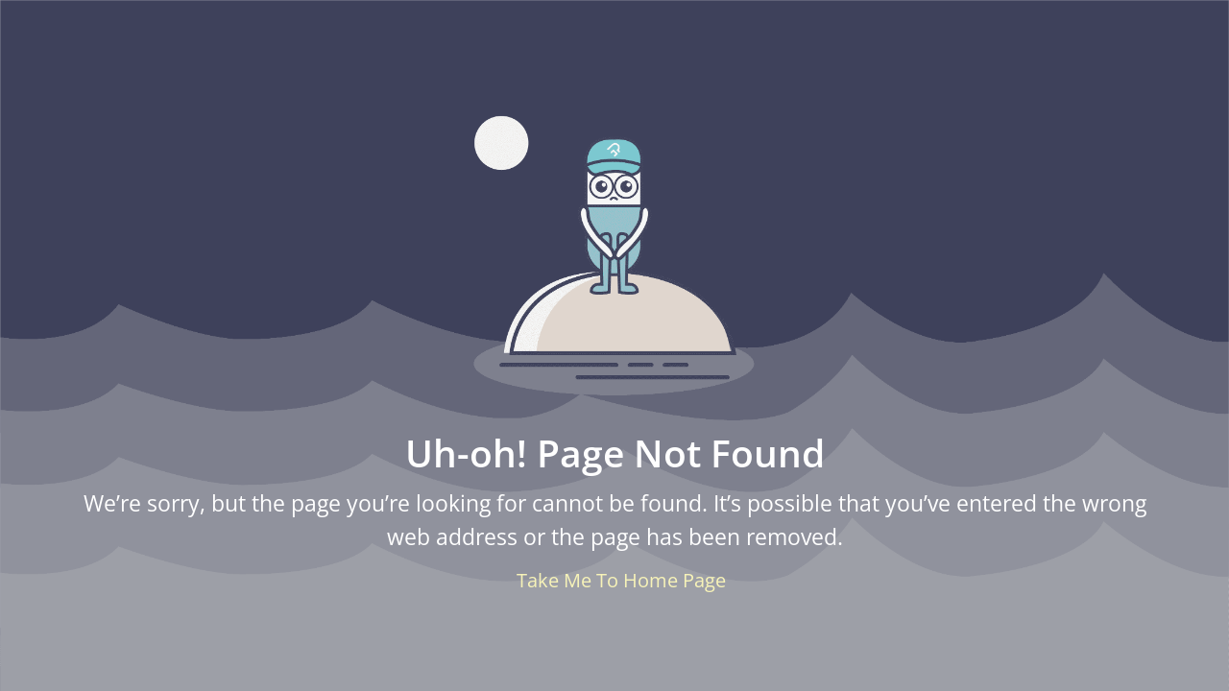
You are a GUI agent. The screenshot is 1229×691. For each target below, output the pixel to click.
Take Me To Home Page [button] (621, 580)
